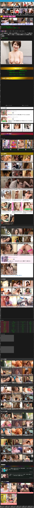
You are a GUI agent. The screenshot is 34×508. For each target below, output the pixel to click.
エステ (30, 324)
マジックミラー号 (23, 321)
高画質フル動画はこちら (7, 78)
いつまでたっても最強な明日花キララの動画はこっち (9, 27)
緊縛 (7, 16)
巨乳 (22, 322)
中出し (5, 321)
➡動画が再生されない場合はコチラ (17, 72)
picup (1, 16)
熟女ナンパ (13, 323)
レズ (13, 324)
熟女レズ (13, 16)
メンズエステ (23, 324)
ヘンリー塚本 (13, 322)
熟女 (13, 321)
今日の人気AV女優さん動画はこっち (7, 26)
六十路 (4, 16)
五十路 (5, 323)
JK (22, 323)
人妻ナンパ (30, 322)
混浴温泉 (10, 16)
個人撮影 (30, 323)
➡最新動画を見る (23, 70)
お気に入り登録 (4, 38)
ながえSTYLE (5, 322)
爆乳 (22, 325)
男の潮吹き (13, 325)
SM (30, 325)
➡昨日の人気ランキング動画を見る (17, 74)
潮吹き (5, 325)
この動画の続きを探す (17, 68)
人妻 (30, 321)
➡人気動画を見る (11, 70)
